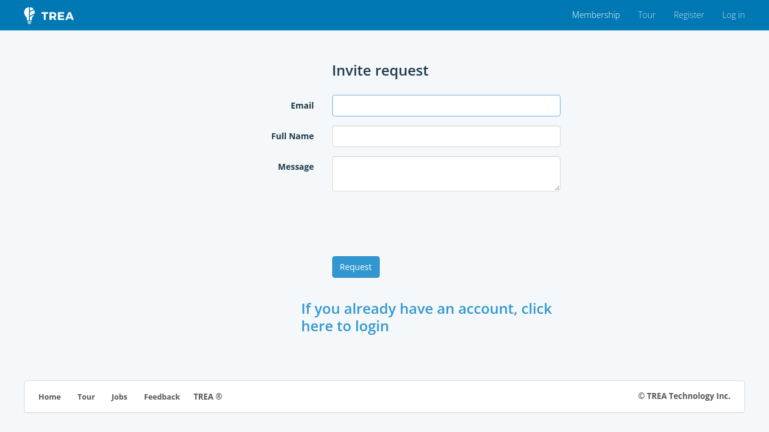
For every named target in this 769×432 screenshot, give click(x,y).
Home (49, 397)
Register (688, 14)
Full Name (293, 136)
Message (296, 166)
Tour (646, 14)
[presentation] (423, 223)
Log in (733, 14)
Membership (596, 14)
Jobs (119, 397)
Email (302, 105)
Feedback (162, 397)
